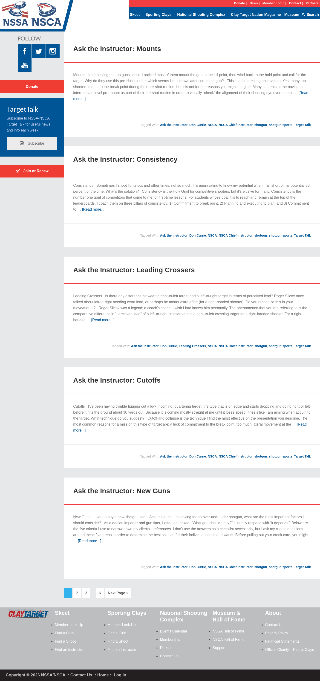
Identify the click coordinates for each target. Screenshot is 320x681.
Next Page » (118, 593)
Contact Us (169, 656)
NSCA (212, 125)
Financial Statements (282, 641)
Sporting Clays (158, 15)
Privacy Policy (276, 633)
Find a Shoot (65, 641)
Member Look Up (69, 625)
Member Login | (274, 3)
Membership (170, 639)
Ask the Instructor (173, 125)
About (273, 613)
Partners (312, 3)
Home (103, 675)
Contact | (296, 3)
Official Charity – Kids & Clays (289, 650)
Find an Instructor (69, 650)
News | (254, 3)
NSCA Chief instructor (236, 125)
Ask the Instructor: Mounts (117, 48)
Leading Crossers (192, 346)
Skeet (135, 15)
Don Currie (197, 125)
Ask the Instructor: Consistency (125, 159)
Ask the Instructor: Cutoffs (117, 380)
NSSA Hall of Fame (228, 631)
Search (313, 15)
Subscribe (32, 143)
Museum (291, 15)
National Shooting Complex (201, 15)
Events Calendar (173, 631)
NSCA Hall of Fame (229, 639)
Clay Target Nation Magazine (256, 15)
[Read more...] (93, 209)
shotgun (260, 125)
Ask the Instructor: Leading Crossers (134, 270)
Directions (168, 648)
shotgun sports (280, 125)
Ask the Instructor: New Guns (121, 491)
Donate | (240, 3)
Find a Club (64, 633)
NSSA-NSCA (37, 17)
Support (219, 648)
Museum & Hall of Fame (229, 616)
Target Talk (302, 125)
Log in (120, 675)
